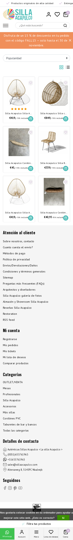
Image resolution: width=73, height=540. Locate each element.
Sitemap (8, 277)
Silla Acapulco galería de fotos (22, 295)
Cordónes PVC (12, 418)
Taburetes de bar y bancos (20, 424)
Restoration (10, 314)
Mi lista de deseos (14, 357)
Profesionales (11, 394)
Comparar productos (16, 363)
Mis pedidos (10, 345)
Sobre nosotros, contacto (18, 241)
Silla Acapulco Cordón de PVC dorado (54, 212)
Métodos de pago (14, 253)
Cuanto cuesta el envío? (18, 247)
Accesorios (9, 406)
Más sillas (9, 412)
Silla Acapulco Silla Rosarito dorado (54, 163)
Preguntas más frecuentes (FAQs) (24, 283)
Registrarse (10, 339)
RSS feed (9, 320)
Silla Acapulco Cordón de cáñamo (19, 163)
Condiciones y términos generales (24, 271)
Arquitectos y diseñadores (19, 289)
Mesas (7, 388)
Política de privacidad (16, 259)
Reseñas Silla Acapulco (17, 307)
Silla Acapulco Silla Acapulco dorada (19, 113)
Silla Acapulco (12, 400)
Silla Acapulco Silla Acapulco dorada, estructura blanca (19, 212)
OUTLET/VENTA (13, 382)
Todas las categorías (16, 430)
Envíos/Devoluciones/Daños (20, 265)
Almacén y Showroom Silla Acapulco (25, 301)
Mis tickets (9, 351)
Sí (63, 518)
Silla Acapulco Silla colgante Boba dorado (54, 113)
